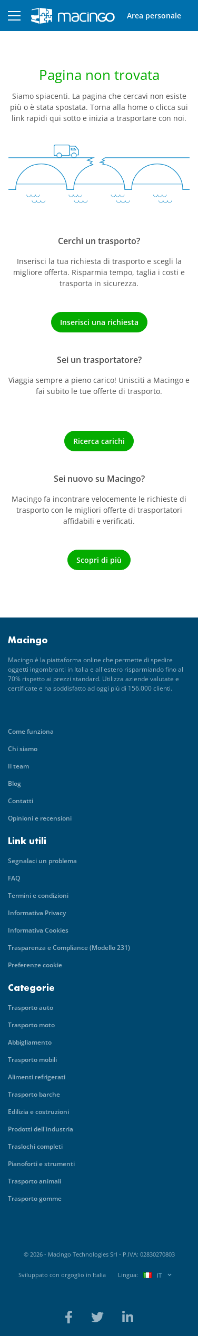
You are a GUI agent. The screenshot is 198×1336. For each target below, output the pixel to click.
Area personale (154, 16)
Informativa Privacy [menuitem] (37, 912)
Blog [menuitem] (14, 783)
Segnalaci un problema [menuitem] (42, 860)
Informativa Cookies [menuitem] (38, 930)
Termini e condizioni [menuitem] (38, 895)
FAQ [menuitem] (14, 878)
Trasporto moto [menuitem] (31, 1024)
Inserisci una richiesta (99, 322)
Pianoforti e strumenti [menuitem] (41, 1163)
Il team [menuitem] (18, 766)
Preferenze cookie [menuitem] (35, 964)
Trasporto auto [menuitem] (30, 1007)
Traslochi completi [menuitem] (35, 1146)
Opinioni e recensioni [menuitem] (40, 818)
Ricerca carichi (99, 441)
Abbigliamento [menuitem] (30, 1042)
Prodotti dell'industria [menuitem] (40, 1129)
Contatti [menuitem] (20, 800)
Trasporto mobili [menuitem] (32, 1059)
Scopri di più (99, 560)
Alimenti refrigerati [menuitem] (36, 1076)
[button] (14, 15)
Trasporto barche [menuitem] (34, 1094)
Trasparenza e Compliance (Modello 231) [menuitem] (69, 947)
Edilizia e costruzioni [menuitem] (38, 1111)
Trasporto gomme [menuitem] (35, 1198)
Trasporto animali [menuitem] (34, 1181)
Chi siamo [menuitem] (22, 748)
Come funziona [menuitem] (31, 731)
